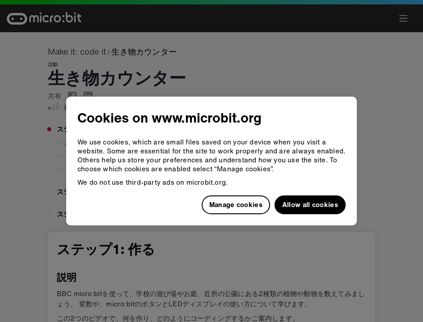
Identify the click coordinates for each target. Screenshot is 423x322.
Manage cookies (235, 204)
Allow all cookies (310, 204)
